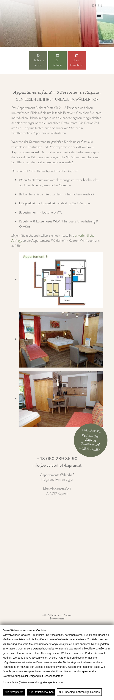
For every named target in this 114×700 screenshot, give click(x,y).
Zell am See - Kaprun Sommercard (59, 617)
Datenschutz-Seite (43, 648)
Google (47, 682)
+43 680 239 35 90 (57, 458)
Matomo (58, 682)
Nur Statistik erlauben (41, 691)
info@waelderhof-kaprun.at (57, 465)
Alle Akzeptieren (14, 691)
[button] (99, 15)
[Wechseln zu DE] (93, 5)
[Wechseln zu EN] (99, 5)
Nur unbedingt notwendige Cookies (79, 691)
